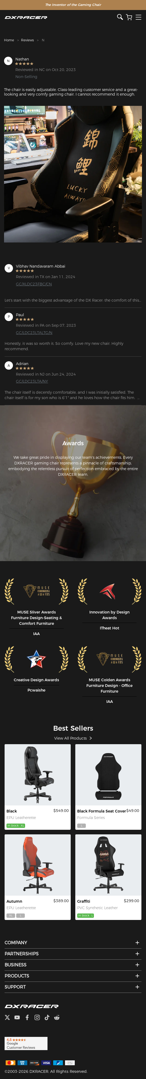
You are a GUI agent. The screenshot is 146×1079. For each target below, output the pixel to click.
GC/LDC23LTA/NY (32, 381)
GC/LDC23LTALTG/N (34, 332)
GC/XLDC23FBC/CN (34, 284)
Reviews (27, 40)
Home (9, 40)
